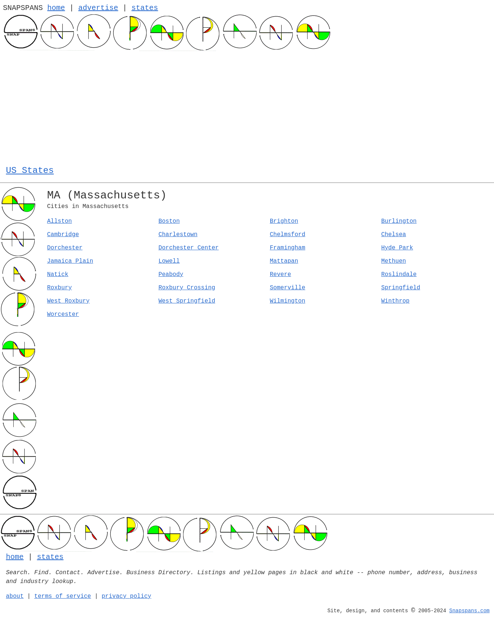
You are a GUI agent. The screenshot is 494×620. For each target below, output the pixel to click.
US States (30, 171)
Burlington (398, 221)
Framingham (287, 248)
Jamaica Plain (70, 261)
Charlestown (178, 234)
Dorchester (65, 248)
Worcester (63, 314)
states (144, 8)
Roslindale (398, 274)
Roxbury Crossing (186, 288)
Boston (169, 221)
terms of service (62, 596)
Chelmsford (287, 234)
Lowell (169, 261)
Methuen (393, 261)
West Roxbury (68, 301)
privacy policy (126, 596)
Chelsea (393, 234)
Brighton (284, 221)
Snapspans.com (469, 611)
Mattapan (284, 261)
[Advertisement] (247, 106)
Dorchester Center (188, 248)
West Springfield (186, 301)
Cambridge (63, 234)
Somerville (287, 288)
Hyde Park (397, 248)
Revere (280, 274)
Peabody (170, 274)
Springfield (400, 288)
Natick (58, 274)
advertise (98, 8)
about (15, 596)
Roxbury (59, 288)
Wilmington (287, 301)
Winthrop (395, 301)
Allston (59, 221)
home (56, 8)
